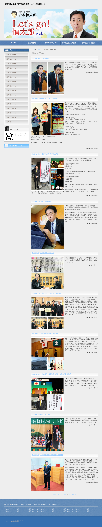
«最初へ (55, 494)
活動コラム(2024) (11, 63)
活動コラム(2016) (11, 99)
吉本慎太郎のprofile (51, 43)
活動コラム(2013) (11, 113)
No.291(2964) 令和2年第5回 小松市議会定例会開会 (47, 455)
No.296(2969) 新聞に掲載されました (43, 253)
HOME (13, 43)
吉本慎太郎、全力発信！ (69, 43)
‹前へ (59, 494)
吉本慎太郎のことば (88, 43)
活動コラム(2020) (11, 81)
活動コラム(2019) (11, 86)
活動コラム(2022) (11, 72)
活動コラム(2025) (11, 59)
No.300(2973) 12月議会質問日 (41, 58)
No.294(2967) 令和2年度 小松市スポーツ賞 (45, 333)
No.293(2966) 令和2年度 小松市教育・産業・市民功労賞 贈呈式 (51, 374)
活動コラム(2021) (11, 77)
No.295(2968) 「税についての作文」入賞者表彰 (46, 293)
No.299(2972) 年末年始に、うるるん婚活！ (45, 98)
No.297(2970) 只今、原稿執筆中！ (42, 201)
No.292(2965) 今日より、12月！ (41, 414)
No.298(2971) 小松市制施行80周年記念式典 (45, 154)
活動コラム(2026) (11, 54)
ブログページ (40, 49)
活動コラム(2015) (11, 104)
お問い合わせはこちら (16, 145)
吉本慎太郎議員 (15, 521)
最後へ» (74, 494)
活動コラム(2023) (11, 68)
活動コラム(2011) (11, 122)
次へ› (70, 494)
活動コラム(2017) (11, 95)
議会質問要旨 (32, 43)
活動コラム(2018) (11, 90)
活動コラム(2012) (11, 117)
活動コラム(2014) (11, 108)
